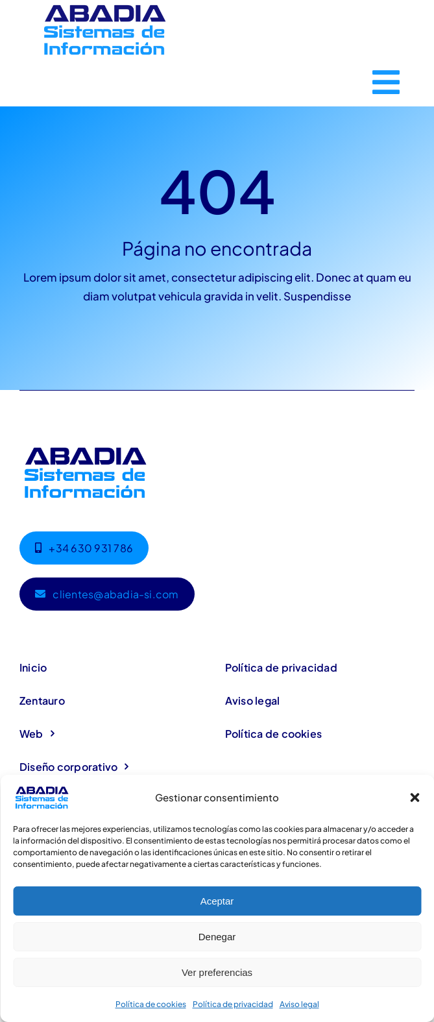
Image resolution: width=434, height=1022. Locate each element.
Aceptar (217, 900)
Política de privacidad (233, 1004)
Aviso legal (299, 1004)
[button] (414, 797)
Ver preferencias (217, 972)
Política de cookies (150, 1004)
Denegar (217, 936)
